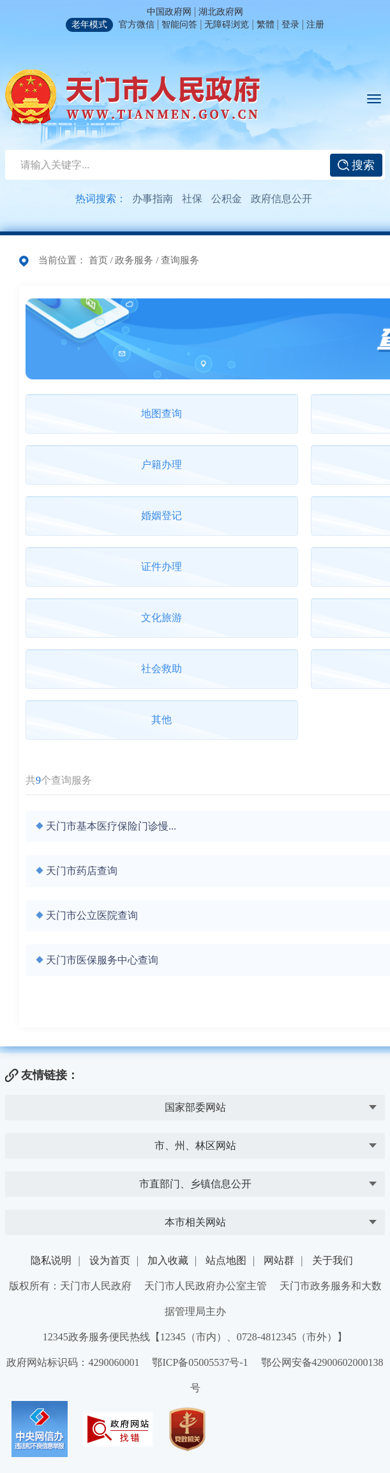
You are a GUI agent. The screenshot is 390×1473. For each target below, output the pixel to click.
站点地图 (226, 1260)
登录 (290, 24)
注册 (315, 24)
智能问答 (179, 24)
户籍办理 (161, 464)
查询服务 (180, 260)
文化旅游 (161, 617)
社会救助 (161, 668)
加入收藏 (167, 1260)
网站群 (279, 1260)
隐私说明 (51, 1260)
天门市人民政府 (132, 97)
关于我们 (332, 1260)
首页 (98, 260)
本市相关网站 (195, 1222)
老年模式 (89, 24)
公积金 (226, 198)
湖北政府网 (221, 12)
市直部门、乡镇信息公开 (195, 1183)
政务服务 (134, 260)
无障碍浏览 (226, 24)
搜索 (356, 165)
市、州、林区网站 (195, 1145)
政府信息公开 (281, 198)
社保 (192, 198)
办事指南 (152, 198)
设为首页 (109, 1260)
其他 (161, 719)
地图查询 (161, 413)
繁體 (265, 24)
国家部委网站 (195, 1107)
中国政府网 (169, 12)
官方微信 (136, 24)
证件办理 (161, 566)
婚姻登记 (161, 515)
